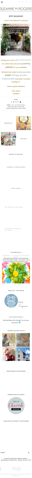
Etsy (13, 105)
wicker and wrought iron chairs (16, 108)
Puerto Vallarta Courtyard (16, 106)
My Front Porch (20, 105)
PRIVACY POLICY (16, 468)
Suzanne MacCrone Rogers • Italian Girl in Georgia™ (17, 474)
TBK (19, 475)
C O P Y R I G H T (17, 470)
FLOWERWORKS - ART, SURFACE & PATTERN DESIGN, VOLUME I (16, 256)
